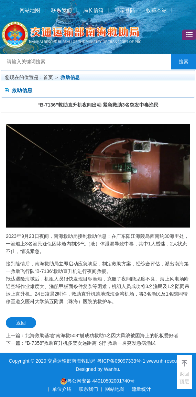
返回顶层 (184, 377)
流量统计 (141, 389)
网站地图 (30, 10)
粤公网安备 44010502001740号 (97, 381)
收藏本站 (156, 10)
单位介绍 (62, 389)
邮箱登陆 (125, 10)
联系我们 (61, 10)
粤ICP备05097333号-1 (121, 361)
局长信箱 (93, 10)
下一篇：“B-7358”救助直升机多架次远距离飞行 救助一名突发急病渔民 (81, 343)
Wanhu (111, 369)
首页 (48, 77)
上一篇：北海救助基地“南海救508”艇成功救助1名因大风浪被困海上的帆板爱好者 (92, 335)
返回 (21, 323)
